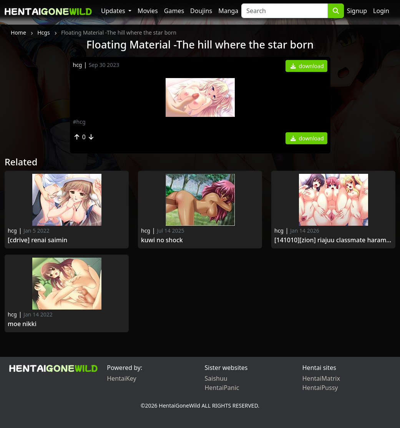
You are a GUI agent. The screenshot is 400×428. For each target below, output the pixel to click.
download (307, 66)
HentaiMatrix (321, 378)
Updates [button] (114, 11)
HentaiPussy (320, 387)
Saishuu (216, 378)
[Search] (284, 10)
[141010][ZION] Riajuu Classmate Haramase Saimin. (333, 240)
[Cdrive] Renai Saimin (37, 240)
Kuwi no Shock (162, 240)
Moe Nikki (22, 324)
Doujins (201, 11)
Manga (228, 11)
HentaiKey (121, 378)
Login (381, 11)
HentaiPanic (222, 387)
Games (174, 11)
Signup (357, 11)
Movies (148, 11)
